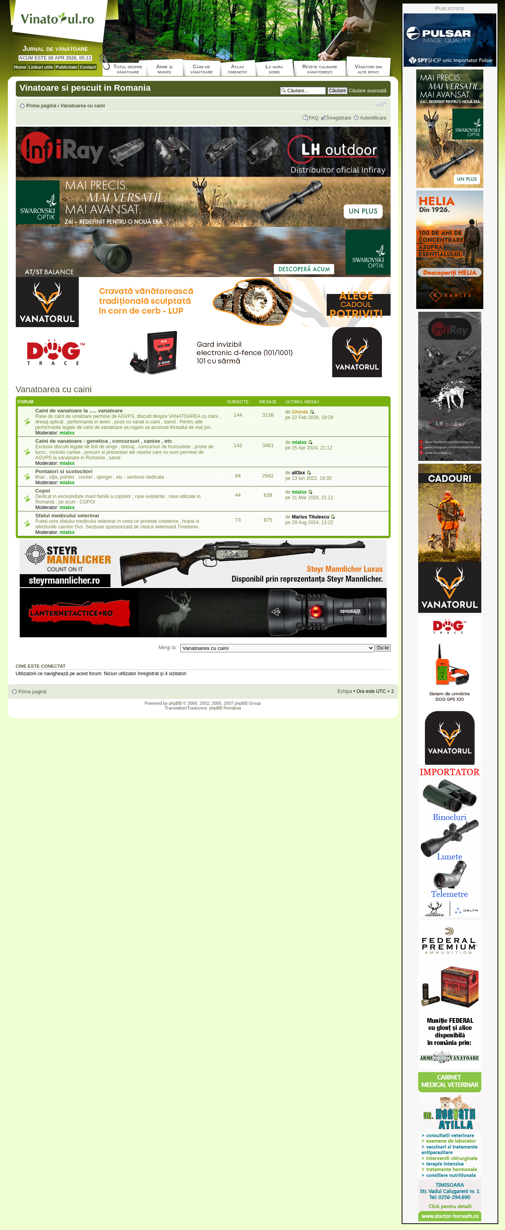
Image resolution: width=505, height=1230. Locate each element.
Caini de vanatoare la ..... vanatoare (79, 411)
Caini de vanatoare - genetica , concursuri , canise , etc (104, 441)
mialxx (67, 433)
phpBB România (225, 708)
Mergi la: (168, 647)
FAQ (313, 118)
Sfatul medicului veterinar (68, 516)
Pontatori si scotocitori (64, 471)
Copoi (43, 491)
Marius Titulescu (310, 517)
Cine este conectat (41, 666)
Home (20, 67)
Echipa (344, 691)
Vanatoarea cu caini (82, 106)
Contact (88, 67)
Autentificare (373, 118)
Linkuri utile (40, 67)
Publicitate (67, 67)
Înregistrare (339, 118)
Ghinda (300, 412)
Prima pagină (41, 106)
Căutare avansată (367, 91)
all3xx (298, 473)
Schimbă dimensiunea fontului (381, 103)
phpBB (175, 703)
